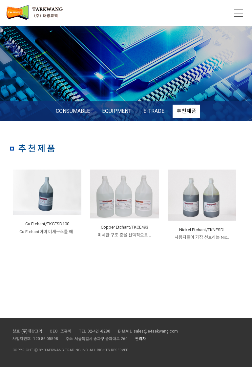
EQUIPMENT (116, 111)
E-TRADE (153, 111)
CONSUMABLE (73, 111)
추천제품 (186, 111)
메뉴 (238, 13)
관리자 (140, 338)
